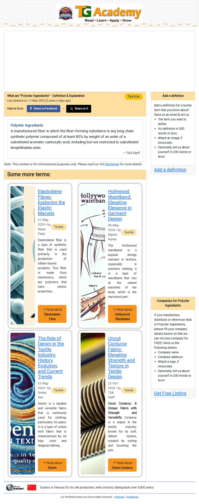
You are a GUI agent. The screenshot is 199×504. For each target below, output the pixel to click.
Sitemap (119, 496)
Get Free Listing (170, 393)
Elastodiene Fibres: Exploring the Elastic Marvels (51, 202)
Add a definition (170, 169)
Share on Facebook (43, 108)
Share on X (78, 108)
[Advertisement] (99, 61)
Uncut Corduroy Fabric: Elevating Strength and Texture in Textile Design (121, 357)
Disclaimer (132, 496)
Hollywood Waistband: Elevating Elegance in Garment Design (120, 205)
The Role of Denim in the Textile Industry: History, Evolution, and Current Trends (51, 357)
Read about (52, 314)
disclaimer (112, 164)
